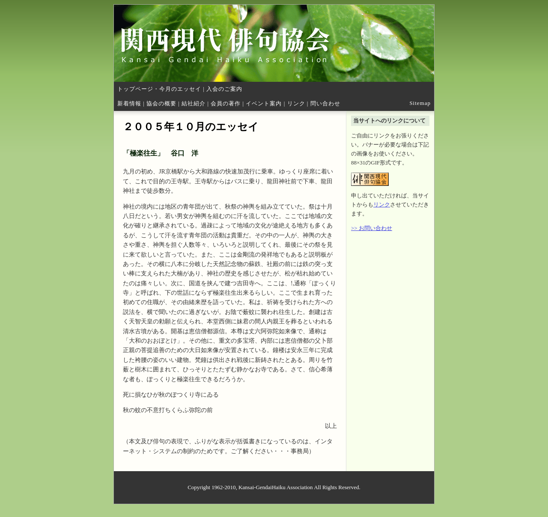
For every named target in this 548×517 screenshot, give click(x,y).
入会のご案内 (224, 89)
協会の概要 (161, 103)
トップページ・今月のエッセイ (159, 89)
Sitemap (420, 103)
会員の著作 (226, 103)
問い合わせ (325, 103)
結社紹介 (194, 103)
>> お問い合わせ (371, 228)
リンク (296, 103)
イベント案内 (264, 103)
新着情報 (129, 103)
